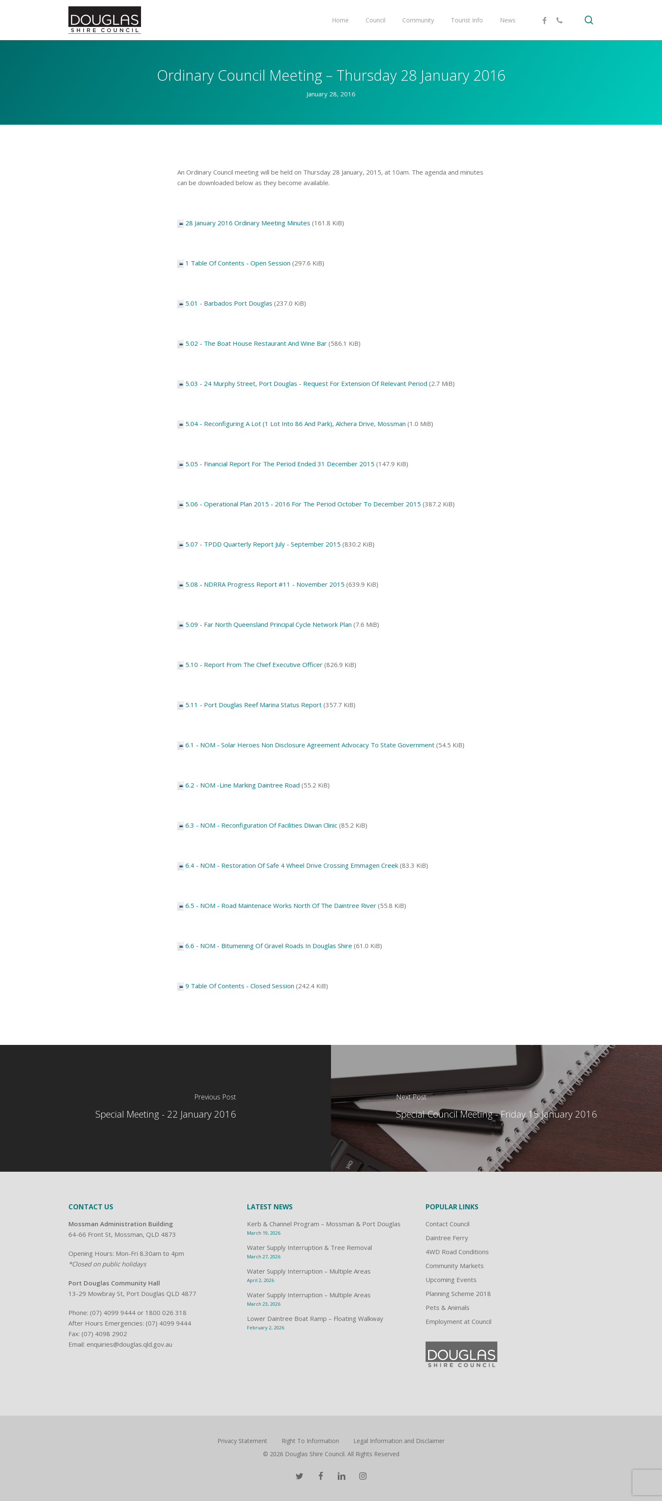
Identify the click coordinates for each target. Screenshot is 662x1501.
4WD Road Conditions (457, 1251)
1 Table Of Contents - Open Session (237, 263)
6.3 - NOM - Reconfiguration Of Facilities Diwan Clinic (261, 825)
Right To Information (310, 1441)
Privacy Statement (242, 1441)
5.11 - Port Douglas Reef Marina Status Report (253, 704)
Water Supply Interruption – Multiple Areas (309, 1271)
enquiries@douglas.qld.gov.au (129, 1344)
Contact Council (447, 1223)
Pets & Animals (447, 1307)
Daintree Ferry (447, 1237)
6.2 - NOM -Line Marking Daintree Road (242, 785)
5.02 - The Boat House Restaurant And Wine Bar (256, 343)
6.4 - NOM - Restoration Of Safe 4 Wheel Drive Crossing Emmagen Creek (291, 865)
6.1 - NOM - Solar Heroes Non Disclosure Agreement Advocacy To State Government (309, 745)
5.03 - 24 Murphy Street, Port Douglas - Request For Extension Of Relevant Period (306, 383)
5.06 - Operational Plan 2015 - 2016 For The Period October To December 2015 (303, 504)
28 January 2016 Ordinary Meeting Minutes (247, 223)
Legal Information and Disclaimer (399, 1441)
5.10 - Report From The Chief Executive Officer (254, 664)
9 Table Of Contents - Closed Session (239, 986)
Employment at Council (458, 1321)
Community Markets (455, 1265)
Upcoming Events (451, 1279)
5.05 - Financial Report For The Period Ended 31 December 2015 (279, 463)
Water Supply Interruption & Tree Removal (309, 1247)
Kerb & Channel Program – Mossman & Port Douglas (324, 1223)
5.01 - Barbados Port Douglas (228, 303)
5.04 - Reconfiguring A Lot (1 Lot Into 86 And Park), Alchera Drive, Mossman (295, 423)
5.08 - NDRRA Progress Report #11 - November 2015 (265, 584)
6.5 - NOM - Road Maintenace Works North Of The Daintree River (280, 905)
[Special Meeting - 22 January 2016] (165, 1108)
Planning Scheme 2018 (458, 1293)
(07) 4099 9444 (113, 1312)
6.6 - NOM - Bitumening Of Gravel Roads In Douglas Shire (268, 945)
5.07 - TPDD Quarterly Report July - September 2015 (263, 544)
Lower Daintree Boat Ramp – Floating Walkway (315, 1318)
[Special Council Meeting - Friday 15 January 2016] (496, 1108)
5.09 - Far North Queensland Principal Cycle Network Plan (268, 624)
